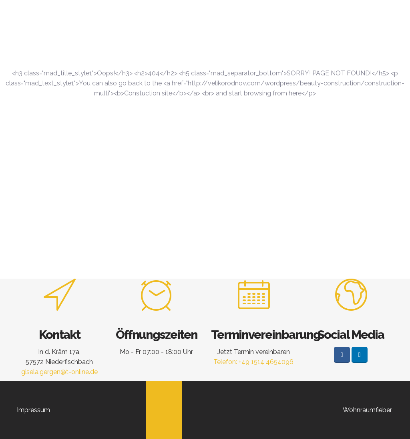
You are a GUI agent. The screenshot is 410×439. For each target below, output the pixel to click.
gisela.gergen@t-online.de (59, 372)
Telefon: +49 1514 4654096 (253, 362)
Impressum (33, 410)
